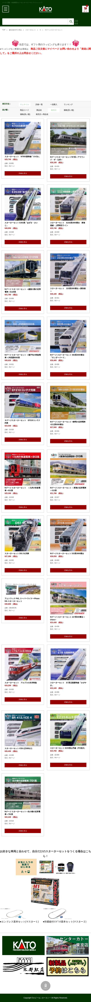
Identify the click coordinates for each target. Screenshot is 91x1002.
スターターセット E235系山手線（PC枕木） (68, 748)
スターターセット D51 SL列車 (17, 553)
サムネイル (24, 104)
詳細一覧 (39, 104)
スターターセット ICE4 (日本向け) (18, 748)
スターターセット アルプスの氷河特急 (21, 683)
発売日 (53, 110)
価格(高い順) (25, 114)
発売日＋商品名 (42, 114)
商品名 (39, 110)
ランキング (68, 104)
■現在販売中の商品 (15, 30)
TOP (3, 30)
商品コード (24, 110)
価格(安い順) (69, 110)
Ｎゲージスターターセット (54, 30)
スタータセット (30, 30)
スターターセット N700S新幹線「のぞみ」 (22, 157)
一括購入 (53, 104)
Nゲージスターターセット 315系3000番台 (67, 553)
